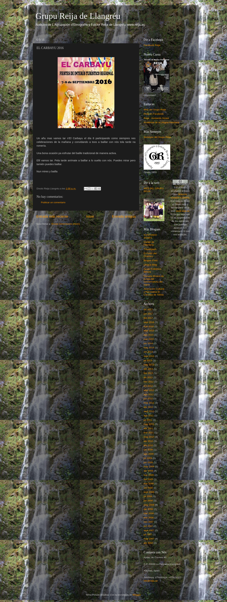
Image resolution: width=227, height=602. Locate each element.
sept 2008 (149, 492)
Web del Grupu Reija (155, 109)
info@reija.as (151, 580)
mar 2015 (149, 339)
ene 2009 (149, 483)
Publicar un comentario (53, 202)
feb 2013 (148, 373)
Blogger (137, 594)
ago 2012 (149, 394)
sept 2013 (149, 356)
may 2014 (149, 347)
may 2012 (149, 402)
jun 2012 (148, 398)
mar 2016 (149, 326)
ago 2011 (149, 415)
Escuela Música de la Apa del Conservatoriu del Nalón (154, 280)
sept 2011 (149, 411)
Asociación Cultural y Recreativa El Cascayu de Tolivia (154, 292)
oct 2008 (148, 487)
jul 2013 (148, 360)
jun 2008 (148, 500)
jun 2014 (148, 343)
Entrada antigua (124, 216)
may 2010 (149, 437)
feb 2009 (148, 479)
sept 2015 (149, 330)
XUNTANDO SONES (150, 236)
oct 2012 (148, 386)
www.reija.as (183, 211)
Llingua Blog (150, 264)
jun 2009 (148, 462)
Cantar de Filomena (149, 243)
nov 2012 (149, 381)
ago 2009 (149, 454)
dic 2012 (148, 377)
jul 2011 (148, 419)
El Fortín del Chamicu (150, 255)
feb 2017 (148, 318)
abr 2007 (148, 543)
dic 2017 (148, 309)
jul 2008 (148, 496)
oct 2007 (148, 526)
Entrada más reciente (52, 216)
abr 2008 (148, 509)
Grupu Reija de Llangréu (77, 16)
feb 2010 (148, 445)
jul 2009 (148, 458)
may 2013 (149, 364)
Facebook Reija (152, 45)
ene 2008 (149, 517)
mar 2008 (149, 513)
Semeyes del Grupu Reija (157, 137)
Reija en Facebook (154, 114)
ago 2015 (149, 334)
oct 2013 (148, 352)
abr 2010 (148, 441)
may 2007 (149, 538)
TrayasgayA (150, 249)
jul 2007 (148, 534)
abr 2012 (148, 407)
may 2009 (149, 466)
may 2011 (149, 424)
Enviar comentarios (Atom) (66, 224)
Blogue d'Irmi (150, 260)
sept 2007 (149, 530)
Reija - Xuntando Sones (156, 118)
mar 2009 (149, 475)
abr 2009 (148, 470)
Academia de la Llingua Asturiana (161, 122)
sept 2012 (149, 390)
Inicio (90, 216)
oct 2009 (148, 449)
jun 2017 (148, 313)
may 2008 (149, 505)
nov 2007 (149, 522)
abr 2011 (148, 428)
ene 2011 (149, 432)
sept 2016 (149, 322)
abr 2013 (148, 369)
